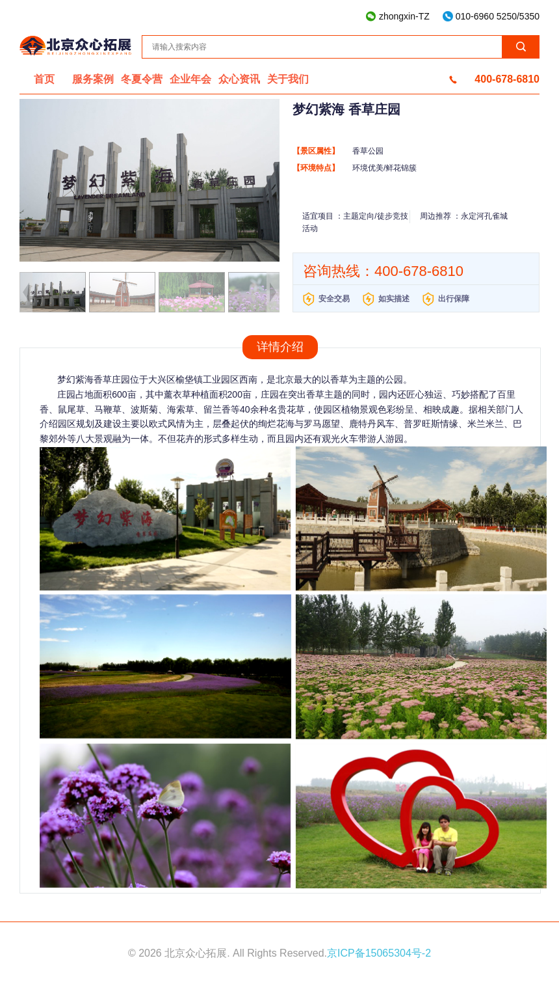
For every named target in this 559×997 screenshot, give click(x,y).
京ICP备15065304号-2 (379, 953)
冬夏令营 (141, 79)
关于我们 (288, 79)
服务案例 (93, 79)
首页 (44, 79)
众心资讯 (239, 79)
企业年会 (190, 79)
